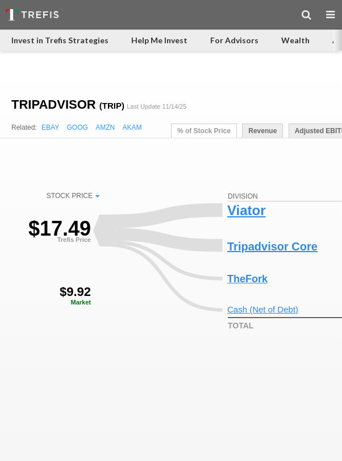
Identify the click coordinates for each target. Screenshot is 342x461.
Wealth (295, 40)
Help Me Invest (159, 40)
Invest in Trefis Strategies (60, 40)
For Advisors (234, 40)
